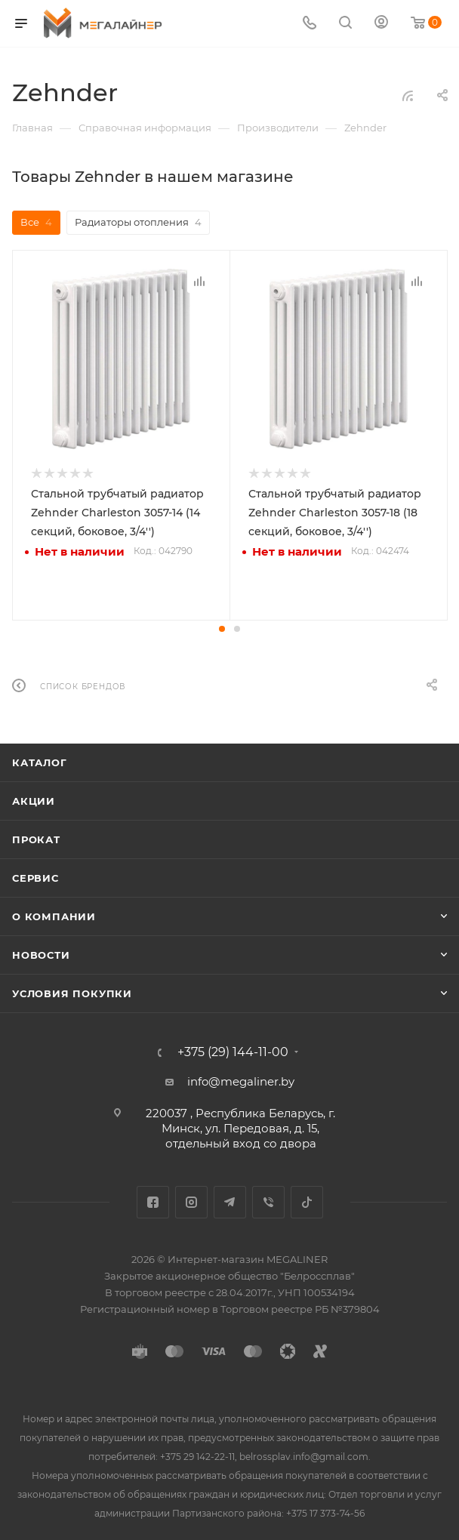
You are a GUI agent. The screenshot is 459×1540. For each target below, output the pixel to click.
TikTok (307, 1200)
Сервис (35, 876)
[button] (222, 627)
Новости (41, 953)
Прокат (36, 838)
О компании (54, 915)
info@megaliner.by (240, 1080)
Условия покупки (72, 992)
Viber (268, 1200)
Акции (33, 799)
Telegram (230, 1200)
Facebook (153, 1200)
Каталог (39, 761)
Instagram (191, 1200)
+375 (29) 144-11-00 (232, 1051)
